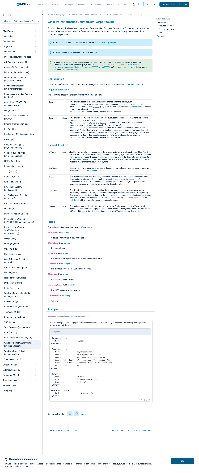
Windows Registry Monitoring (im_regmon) (17, 295)
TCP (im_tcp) (10, 322)
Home (8, 15)
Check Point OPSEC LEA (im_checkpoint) (15, 104)
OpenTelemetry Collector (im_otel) (15, 261)
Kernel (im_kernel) (12, 182)
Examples (161, 36)
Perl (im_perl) (10, 272)
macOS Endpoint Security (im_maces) (15, 197)
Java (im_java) (10, 171)
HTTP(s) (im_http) (12, 161)
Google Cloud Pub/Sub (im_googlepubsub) (14, 154)
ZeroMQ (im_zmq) (12, 359)
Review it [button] (83, 414)
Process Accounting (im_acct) (17, 57)
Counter (97, 118)
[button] (139, 5)
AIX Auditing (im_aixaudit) (15, 62)
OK (182, 461)
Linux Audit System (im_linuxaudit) (13, 188)
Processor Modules (12, 375)
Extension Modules (11, 370)
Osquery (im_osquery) (14, 254)
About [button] (109, 5)
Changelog (7, 390)
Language (7, 46)
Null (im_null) (10, 238)
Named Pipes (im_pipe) (15, 278)
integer (67, 264)
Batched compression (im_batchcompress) (14, 87)
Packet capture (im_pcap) (15, 267)
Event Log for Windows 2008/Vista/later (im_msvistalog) (14, 230)
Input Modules (9, 51)
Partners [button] (81, 5)
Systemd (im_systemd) (15, 317)
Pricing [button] (68, 5)
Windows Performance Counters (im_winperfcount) (18, 344)
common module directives (131, 84)
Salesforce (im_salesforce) (16, 306)
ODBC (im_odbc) (11, 244)
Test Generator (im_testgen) (17, 327)
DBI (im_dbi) (10, 110)
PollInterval (74, 200)
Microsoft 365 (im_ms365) (16, 214)
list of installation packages (105, 42)
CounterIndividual (90, 170)
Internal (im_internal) (13, 166)
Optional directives (166, 29)
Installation (8, 36)
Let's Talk (150, 4)
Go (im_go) (9, 139)
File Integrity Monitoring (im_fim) (19, 134)
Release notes (9, 385)
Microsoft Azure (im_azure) (16, 72)
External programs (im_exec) (17, 124)
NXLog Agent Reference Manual (69, 15)
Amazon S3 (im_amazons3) (16, 67)
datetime (67, 243)
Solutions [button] (55, 5)
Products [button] (40, 5)
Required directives (166, 26)
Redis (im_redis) (11, 288)
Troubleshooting (10, 380)
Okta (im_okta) (10, 249)
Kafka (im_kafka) (11, 176)
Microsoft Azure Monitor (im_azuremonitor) (15, 79)
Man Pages (8, 31)
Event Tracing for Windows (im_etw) (16, 117)
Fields (159, 33)
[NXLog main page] (24, 4)
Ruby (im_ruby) (11, 301)
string (66, 232)
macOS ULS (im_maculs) (15, 203)
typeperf (138, 107)
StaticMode (76, 159)
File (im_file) (10, 129)
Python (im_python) (13, 283)
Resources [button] (95, 5)
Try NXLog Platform (172, 4)
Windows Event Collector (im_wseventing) (15, 352)
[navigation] (36, 31)
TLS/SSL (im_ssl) (12, 312)
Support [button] (121, 5)
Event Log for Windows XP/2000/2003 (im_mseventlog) (19, 220)
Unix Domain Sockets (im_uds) (18, 337)
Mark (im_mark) (11, 208)
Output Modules (10, 365)
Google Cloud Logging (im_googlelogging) (14, 146)
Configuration (9, 41)
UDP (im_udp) (10, 332)
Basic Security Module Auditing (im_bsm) (18, 95)
